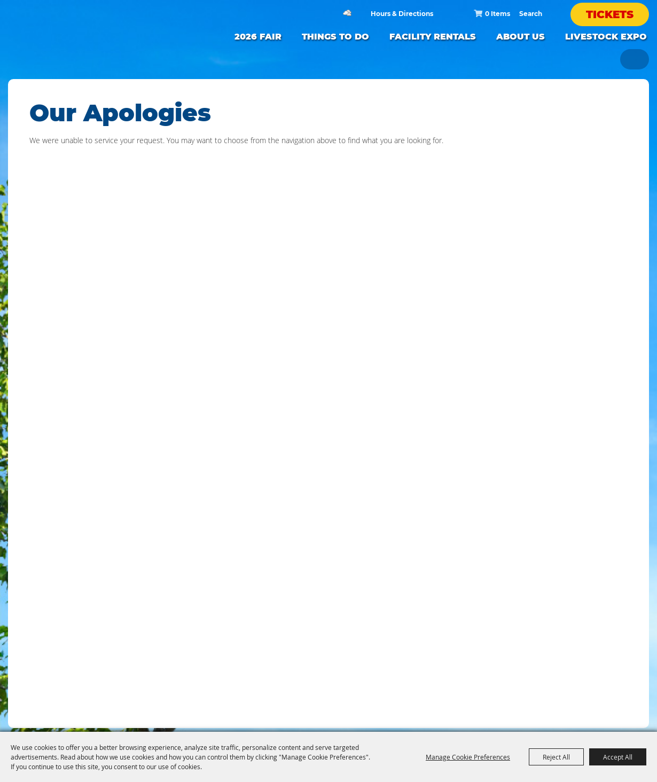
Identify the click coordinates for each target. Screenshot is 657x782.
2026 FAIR (257, 37)
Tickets (609, 14)
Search (549, 13)
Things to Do (335, 37)
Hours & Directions (402, 14)
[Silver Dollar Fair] (90, 45)
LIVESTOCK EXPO (606, 37)
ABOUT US (520, 37)
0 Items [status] (497, 14)
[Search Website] (530, 13)
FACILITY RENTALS (432, 37)
